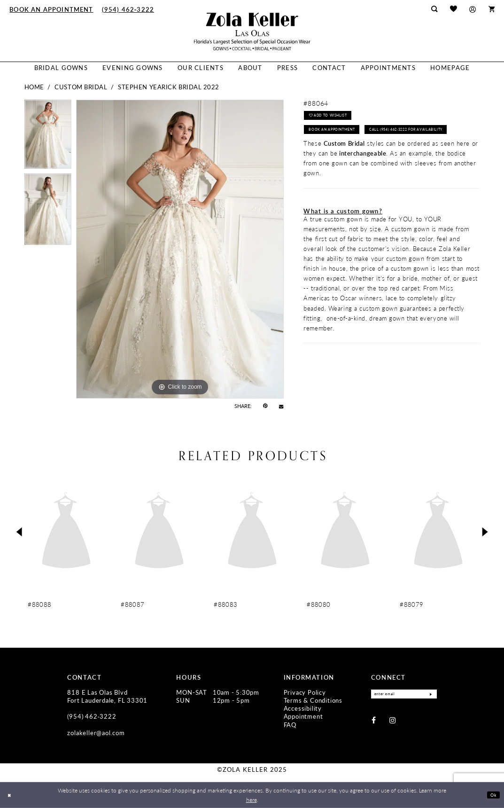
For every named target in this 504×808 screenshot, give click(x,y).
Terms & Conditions (313, 700)
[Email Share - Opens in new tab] (281, 406)
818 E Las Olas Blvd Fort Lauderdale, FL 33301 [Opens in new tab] (107, 696)
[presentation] (66, 532)
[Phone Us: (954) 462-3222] (128, 9)
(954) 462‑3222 (91, 716)
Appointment (303, 716)
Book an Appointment (338, 135)
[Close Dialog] (10, 795)
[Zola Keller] (252, 31)
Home (34, 87)
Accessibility (303, 708)
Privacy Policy (305, 692)
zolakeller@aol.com (95, 733)
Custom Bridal (80, 87)
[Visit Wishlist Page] (453, 9)
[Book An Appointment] (51, 9)
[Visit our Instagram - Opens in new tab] (392, 722)
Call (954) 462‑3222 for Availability (355, 152)
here (251, 799)
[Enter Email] (404, 695)
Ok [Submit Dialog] (492, 795)
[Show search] (434, 9)
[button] (472, 9)
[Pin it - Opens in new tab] (265, 406)
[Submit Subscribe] (429, 695)
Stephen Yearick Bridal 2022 (168, 87)
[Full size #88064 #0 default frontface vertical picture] (180, 249)
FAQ (290, 725)
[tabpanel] (48, 136)
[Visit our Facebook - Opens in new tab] (373, 722)
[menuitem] (51, 9)
